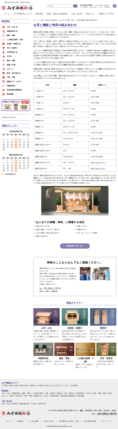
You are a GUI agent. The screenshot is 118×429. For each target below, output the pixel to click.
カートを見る (114, 6)
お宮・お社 (11, 27)
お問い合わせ (93, 7)
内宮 (3, 404)
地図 (81, 410)
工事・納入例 (76, 14)
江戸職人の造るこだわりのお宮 (49, 385)
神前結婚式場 (24, 404)
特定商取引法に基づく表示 (69, 421)
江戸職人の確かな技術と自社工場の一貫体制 (18, 385)
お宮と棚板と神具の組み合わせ (47, 233)
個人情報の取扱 (90, 421)
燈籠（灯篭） (12, 65)
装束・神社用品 (12, 73)
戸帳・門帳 (11, 77)
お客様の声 (41, 404)
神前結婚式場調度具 (14, 90)
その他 (33, 404)
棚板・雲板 (11, 35)
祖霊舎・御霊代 (12, 44)
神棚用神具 (11, 31)
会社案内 (74, 385)
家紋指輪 (10, 94)
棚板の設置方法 (42, 236)
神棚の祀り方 (82, 229)
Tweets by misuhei (9, 117)
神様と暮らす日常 (42, 226)
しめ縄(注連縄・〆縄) (15, 39)
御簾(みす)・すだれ (14, 81)
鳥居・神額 (11, 60)
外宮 (8, 404)
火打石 (9, 56)
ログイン (100, 7)
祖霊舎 (14, 404)
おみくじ (10, 69)
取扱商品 (39, 14)
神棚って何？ (82, 226)
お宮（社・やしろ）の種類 (87, 233)
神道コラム (90, 14)
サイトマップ (106, 421)
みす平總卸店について (22, 14)
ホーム (7, 14)
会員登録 (107, 7)
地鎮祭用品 (11, 86)
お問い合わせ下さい (98, 163)
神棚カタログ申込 (106, 14)
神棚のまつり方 (51, 46)
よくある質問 (84, 7)
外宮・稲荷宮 (12, 48)
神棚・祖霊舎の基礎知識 (57, 14)
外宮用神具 (11, 52)
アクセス (65, 385)
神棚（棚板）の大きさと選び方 (47, 229)
